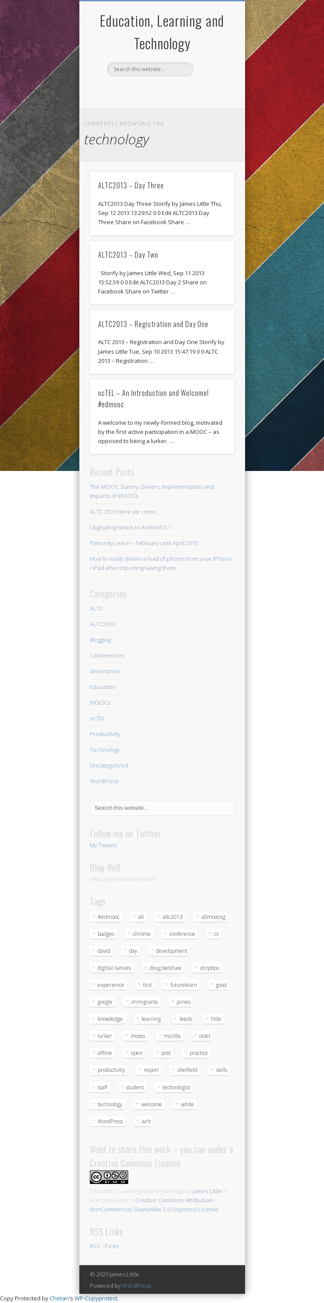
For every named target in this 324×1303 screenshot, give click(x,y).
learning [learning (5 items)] (151, 1019)
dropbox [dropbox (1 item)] (209, 968)
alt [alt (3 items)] (141, 917)
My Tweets (103, 845)
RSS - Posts (104, 1246)
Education (103, 687)
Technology (105, 750)
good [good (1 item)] (221, 985)
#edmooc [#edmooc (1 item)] (108, 917)
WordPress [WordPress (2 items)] (110, 1121)
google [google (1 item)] (105, 1002)
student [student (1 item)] (135, 1087)
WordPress (104, 781)
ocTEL (98, 718)
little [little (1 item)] (216, 1019)
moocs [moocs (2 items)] (138, 1036)
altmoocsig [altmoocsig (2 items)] (213, 917)
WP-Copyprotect (96, 1298)
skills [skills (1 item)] (221, 1070)
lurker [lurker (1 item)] (105, 1036)
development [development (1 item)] (172, 951)
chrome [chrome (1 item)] (142, 934)
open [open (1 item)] (137, 1053)
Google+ (161, 91)
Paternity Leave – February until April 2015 (144, 543)
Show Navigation (213, 78)
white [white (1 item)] (187, 1104)
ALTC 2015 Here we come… (125, 511)
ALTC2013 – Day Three (131, 185)
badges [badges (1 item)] (106, 934)
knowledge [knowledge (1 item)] (110, 1019)
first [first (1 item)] (147, 985)
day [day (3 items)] (133, 951)
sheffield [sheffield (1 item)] (187, 1070)
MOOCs (100, 702)
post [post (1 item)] (166, 1053)
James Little (207, 1191)
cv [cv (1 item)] (216, 934)
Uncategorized (109, 765)
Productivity (105, 734)
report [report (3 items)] (151, 1070)
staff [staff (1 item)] (102, 1087)
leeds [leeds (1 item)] (186, 1019)
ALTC (96, 608)
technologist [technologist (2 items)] (176, 1087)
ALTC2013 (102, 624)
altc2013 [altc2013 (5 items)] (173, 917)
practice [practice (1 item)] (199, 1053)
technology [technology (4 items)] (110, 1104)
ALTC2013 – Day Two (128, 254)
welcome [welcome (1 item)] (151, 1104)
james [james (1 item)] (184, 1002)
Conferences (107, 655)
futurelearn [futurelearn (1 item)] (184, 985)
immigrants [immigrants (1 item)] (144, 1002)
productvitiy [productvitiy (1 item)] (111, 1070)
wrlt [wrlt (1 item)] (146, 1121)
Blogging (100, 640)
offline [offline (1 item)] (105, 1053)
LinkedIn (179, 91)
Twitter (143, 91)
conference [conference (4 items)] (182, 934)
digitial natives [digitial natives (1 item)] (114, 968)
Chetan (59, 1298)
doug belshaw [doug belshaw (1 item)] (165, 968)
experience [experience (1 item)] (111, 985)
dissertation (105, 671)
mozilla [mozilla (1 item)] (172, 1036)
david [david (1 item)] (104, 951)
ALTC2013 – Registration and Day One (153, 324)
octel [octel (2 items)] (204, 1036)
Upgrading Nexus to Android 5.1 (130, 527)
